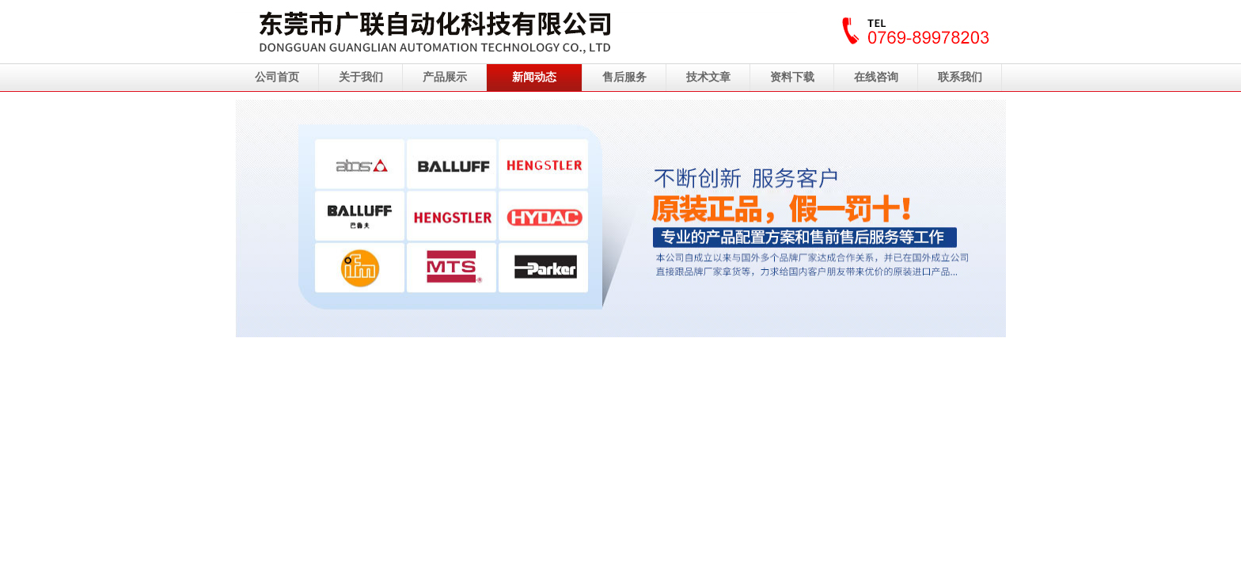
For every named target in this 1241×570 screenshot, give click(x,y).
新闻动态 (534, 77)
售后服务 (624, 77)
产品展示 (445, 77)
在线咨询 (876, 77)
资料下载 (792, 77)
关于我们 (361, 77)
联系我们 (960, 77)
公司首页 (277, 77)
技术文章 (708, 77)
